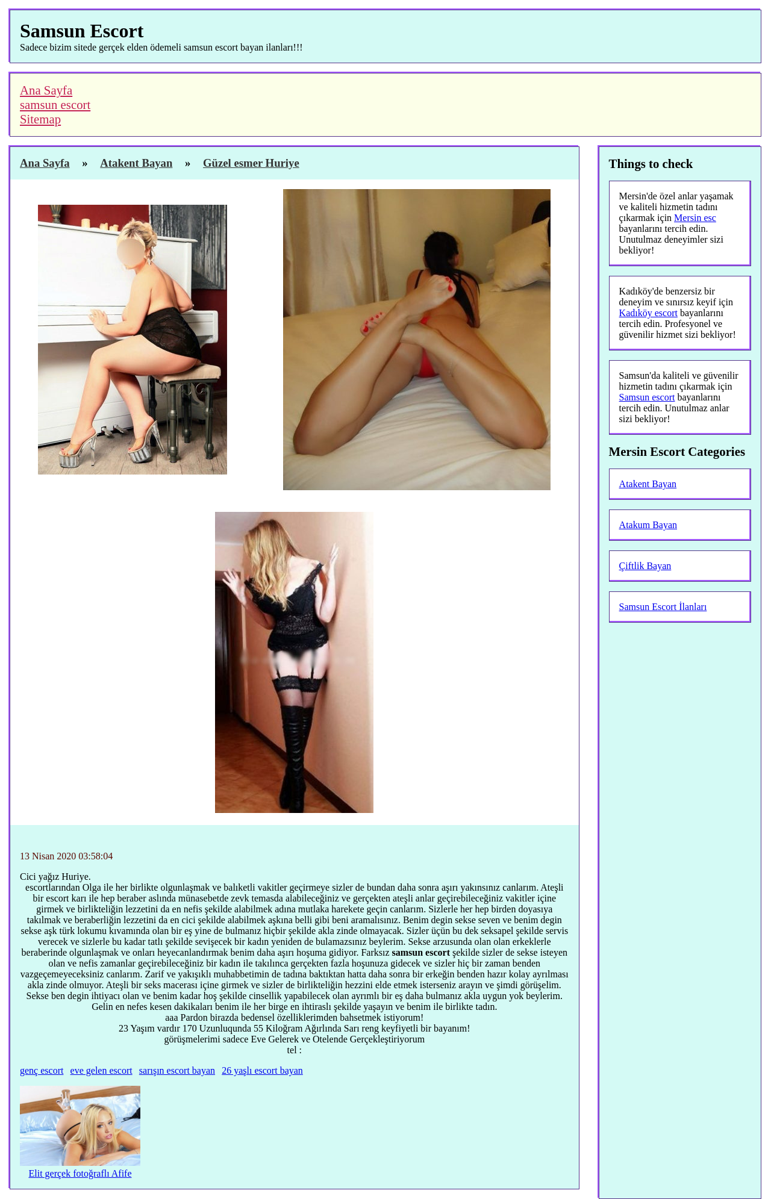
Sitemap (40, 119)
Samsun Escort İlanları (663, 607)
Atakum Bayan (648, 525)
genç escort (41, 1070)
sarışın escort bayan (177, 1070)
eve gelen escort (101, 1070)
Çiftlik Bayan (645, 566)
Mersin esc (695, 218)
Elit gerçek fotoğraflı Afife (79, 1173)
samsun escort (55, 104)
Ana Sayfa (46, 90)
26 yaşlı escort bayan (262, 1070)
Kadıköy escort (648, 313)
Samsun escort (647, 397)
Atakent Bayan (648, 484)
